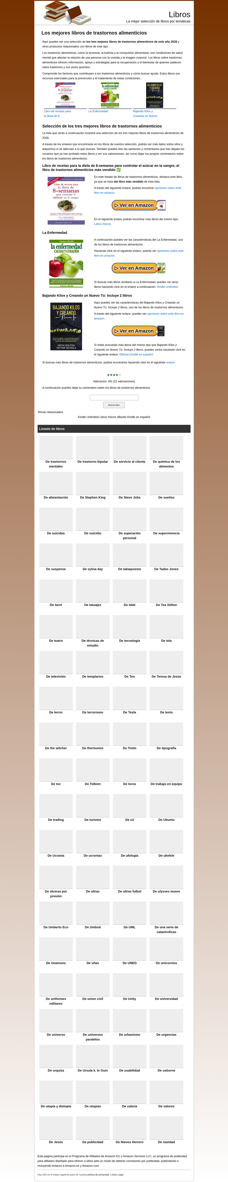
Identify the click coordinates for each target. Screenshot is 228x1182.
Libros (179, 14)
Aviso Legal (117, 1174)
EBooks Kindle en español (136, 354)
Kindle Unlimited (167, 286)
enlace (170, 362)
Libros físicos (102, 224)
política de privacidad (98, 1174)
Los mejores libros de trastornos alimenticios (94, 32)
